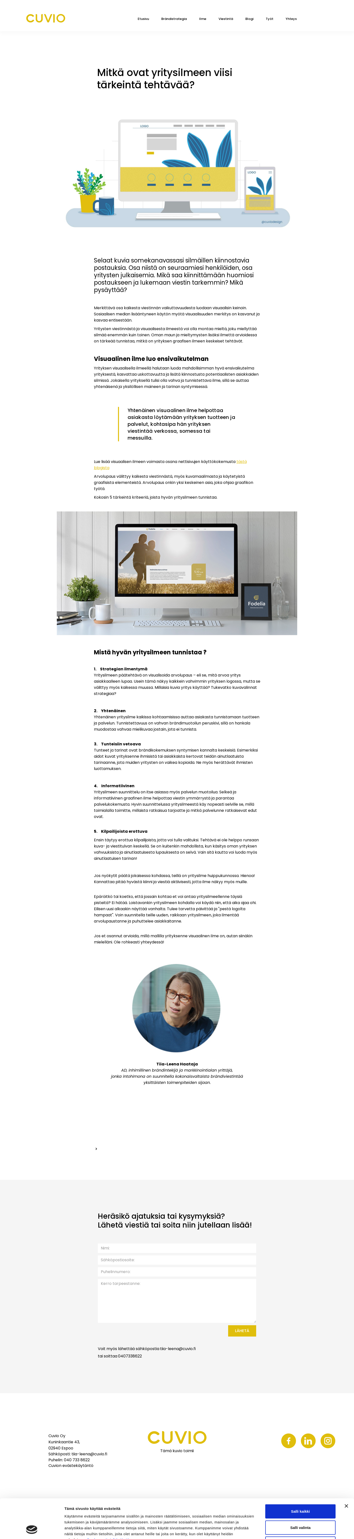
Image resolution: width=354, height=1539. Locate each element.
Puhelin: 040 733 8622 (69, 1460)
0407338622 (130, 1356)
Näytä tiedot (263, 1529)
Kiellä (300, 1507)
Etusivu (143, 18)
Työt (269, 18)
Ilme (202, 18)
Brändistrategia (174, 18)
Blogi (249, 18)
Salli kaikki (300, 1474)
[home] (45, 18)
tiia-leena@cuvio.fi (178, 1349)
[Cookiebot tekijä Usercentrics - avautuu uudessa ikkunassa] (31, 1529)
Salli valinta (300, 1491)
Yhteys (291, 18)
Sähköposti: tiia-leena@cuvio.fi (77, 1454)
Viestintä (226, 18)
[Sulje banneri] (346, 1469)
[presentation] (183, 1334)
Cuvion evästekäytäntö (108, 1503)
